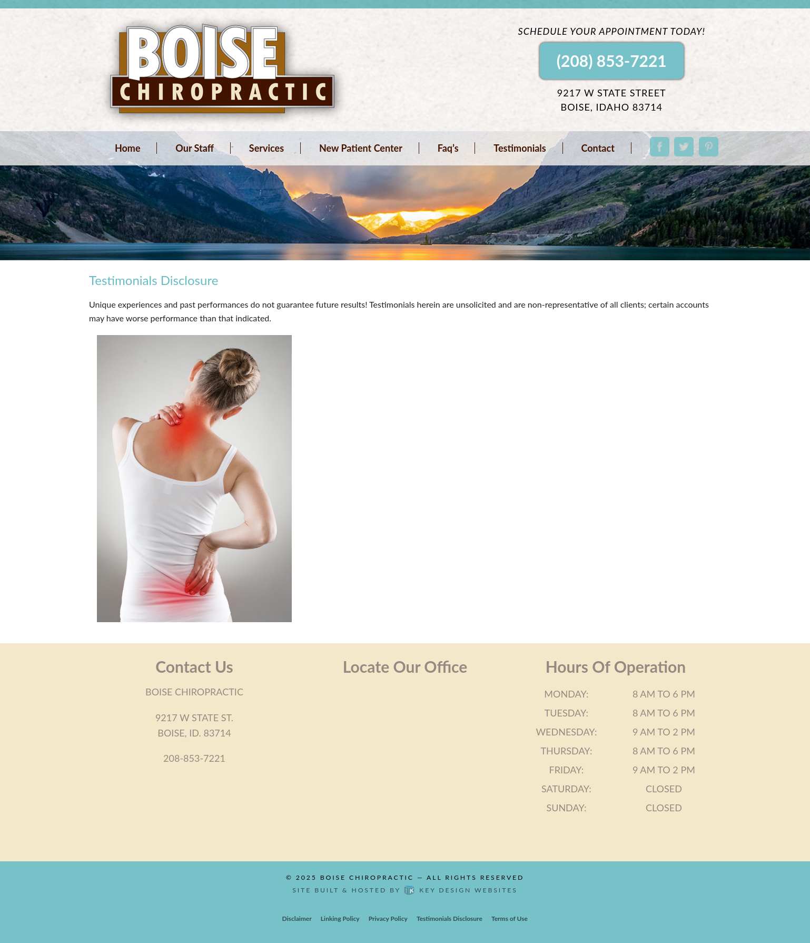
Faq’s (448, 148)
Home (128, 148)
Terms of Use (509, 918)
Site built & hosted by (404, 890)
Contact (598, 148)
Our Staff (194, 148)
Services (266, 148)
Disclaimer (297, 918)
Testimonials (519, 148)
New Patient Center (360, 148)
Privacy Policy (388, 918)
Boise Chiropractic (367, 877)
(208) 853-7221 (612, 60)
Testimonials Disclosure (449, 918)
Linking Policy (340, 918)
